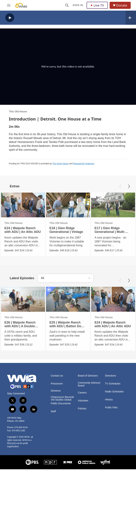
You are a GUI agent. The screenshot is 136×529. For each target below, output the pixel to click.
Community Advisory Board (89, 384)
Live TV (97, 5)
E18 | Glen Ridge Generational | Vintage (66, 230)
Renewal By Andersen (83, 163)
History (109, 399)
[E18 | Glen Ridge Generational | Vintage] (68, 205)
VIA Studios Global (61, 399)
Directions (110, 375)
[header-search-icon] (67, 5)
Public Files (111, 407)
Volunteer (83, 400)
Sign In (78, 5)
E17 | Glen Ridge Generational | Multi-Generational (110, 231)
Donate (121, 5)
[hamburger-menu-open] (8, 5)
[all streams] (131, 18)
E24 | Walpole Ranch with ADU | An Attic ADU (22, 230)
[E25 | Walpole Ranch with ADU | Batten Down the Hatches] (68, 299)
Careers (82, 392)
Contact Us (57, 375)
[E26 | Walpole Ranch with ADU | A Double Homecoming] (23, 299)
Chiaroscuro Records (62, 397)
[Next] (129, 186)
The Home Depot (60, 163)
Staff (53, 411)
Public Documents (61, 403)
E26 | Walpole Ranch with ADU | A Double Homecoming (19, 326)
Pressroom (57, 383)
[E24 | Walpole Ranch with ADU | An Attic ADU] (23, 205)
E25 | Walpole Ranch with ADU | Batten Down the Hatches (67, 326)
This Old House (18, 111)
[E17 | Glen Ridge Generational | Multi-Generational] (113, 205)
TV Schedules (112, 383)
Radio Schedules (114, 391)
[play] (10, 18)
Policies (82, 408)
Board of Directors (88, 375)
